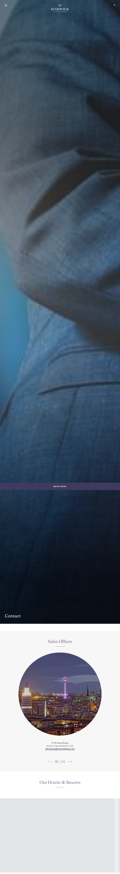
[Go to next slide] (70, 762)
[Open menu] (6, 5)
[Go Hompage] (60, 8)
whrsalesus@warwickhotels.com (60, 749)
